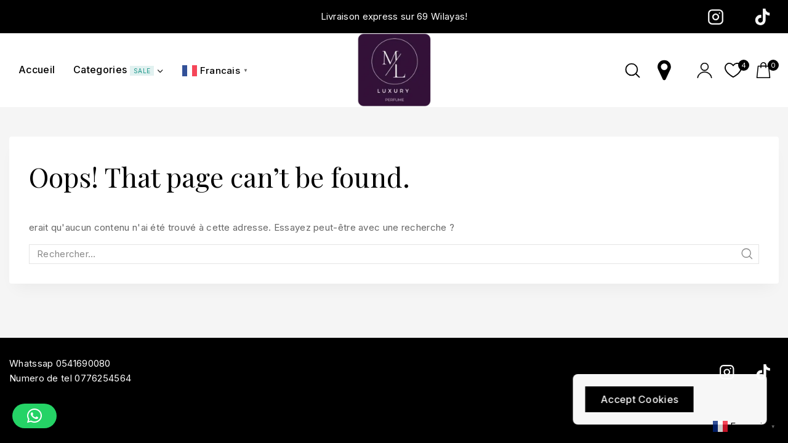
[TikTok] (762, 16)
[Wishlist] (734, 70)
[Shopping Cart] (767, 70)
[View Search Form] (632, 70)
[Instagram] (715, 16)
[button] (34, 416)
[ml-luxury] (394, 70)
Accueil (36, 69)
